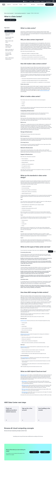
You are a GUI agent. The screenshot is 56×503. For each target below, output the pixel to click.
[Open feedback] (55, 251)
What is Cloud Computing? (8, 13)
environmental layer (25, 357)
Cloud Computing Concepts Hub (20, 13)
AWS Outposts (24, 381)
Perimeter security (24, 320)
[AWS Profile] (53, 1)
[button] (15, 5)
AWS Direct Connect (25, 385)
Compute (28, 13)
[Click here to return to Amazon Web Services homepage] (3, 5)
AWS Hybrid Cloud (24, 374)
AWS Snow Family (25, 389)
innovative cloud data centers (44, 90)
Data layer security (24, 346)
